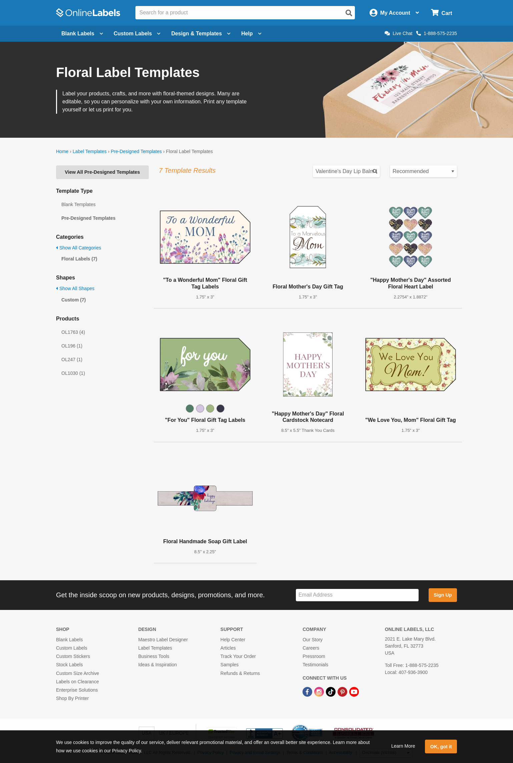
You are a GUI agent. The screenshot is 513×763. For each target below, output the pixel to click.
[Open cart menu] (441, 13)
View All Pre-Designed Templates (102, 172)
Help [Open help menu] (251, 33)
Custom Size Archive (77, 673)
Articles (228, 648)
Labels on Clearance (77, 681)
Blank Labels (69, 639)
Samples (229, 664)
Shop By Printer (72, 698)
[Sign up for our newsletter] (357, 595)
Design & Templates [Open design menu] (200, 33)
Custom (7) (73, 299)
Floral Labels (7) (79, 258)
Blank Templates (78, 204)
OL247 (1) (71, 359)
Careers (311, 648)
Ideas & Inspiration (157, 664)
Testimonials (315, 664)
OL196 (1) (71, 345)
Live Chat (398, 33)
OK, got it (441, 746)
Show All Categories (78, 247)
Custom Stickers (73, 656)
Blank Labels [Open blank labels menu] (82, 33)
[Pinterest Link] (343, 691)
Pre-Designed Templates (136, 151)
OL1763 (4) (73, 332)
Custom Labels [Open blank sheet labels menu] (137, 33)
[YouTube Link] (354, 691)
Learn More (403, 746)
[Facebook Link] (308, 691)
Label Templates (90, 151)
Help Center (232, 639)
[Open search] (349, 13)
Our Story (313, 639)
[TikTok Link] (331, 691)
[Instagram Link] (319, 691)
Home (62, 151)
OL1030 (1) (73, 373)
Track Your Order (238, 656)
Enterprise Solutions (77, 690)
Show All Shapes (75, 288)
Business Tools (153, 656)
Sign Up (443, 595)
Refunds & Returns (240, 673)
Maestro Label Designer (163, 639)
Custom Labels (71, 648)
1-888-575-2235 (436, 33)
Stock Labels (69, 664)
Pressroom (314, 656)
